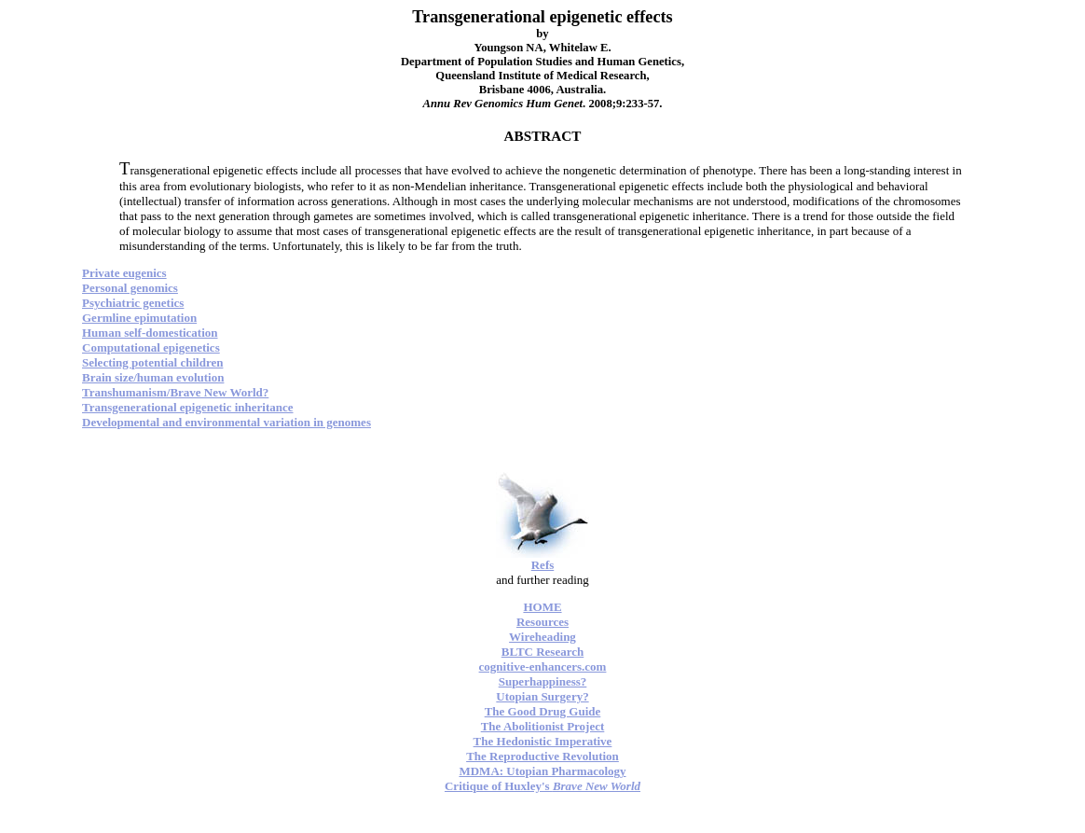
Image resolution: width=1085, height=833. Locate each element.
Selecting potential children (152, 362)
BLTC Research (542, 652)
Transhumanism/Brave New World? (175, 392)
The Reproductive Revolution (542, 756)
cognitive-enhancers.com (543, 666)
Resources (542, 622)
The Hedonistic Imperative (543, 741)
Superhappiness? (543, 681)
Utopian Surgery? (542, 696)
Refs (543, 565)
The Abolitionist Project (543, 726)
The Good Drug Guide (543, 711)
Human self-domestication (150, 333)
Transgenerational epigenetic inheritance (188, 407)
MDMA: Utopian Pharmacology (542, 771)
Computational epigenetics (151, 347)
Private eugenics (124, 273)
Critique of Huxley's (542, 786)
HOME (542, 607)
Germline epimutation (139, 318)
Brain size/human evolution (153, 377)
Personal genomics (130, 288)
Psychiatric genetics (133, 303)
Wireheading (542, 637)
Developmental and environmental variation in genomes (226, 422)
